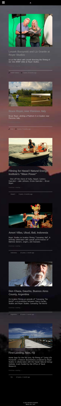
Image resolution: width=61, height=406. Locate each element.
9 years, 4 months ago (26, 194)
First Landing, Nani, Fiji (22, 352)
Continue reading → (15, 66)
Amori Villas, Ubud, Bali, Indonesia (28, 232)
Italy (12, 129)
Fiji (11, 377)
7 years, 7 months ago (24, 129)
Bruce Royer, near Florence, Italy (27, 111)
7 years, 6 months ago (29, 73)
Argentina (14, 314)
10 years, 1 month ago (27, 252)
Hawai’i (13, 194)
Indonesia (14, 252)
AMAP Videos (15, 73)
